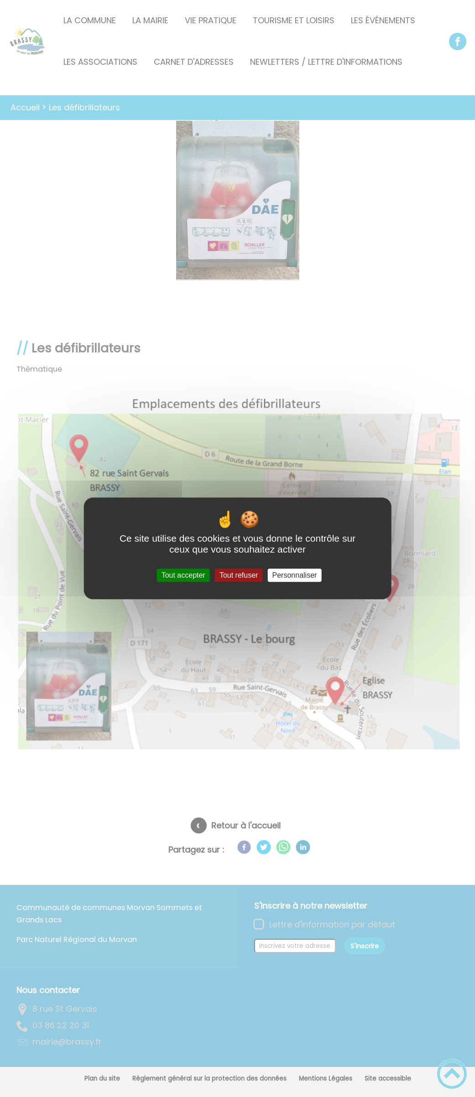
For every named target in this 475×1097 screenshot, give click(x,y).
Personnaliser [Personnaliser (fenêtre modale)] (294, 575)
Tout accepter (183, 575)
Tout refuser (238, 575)
